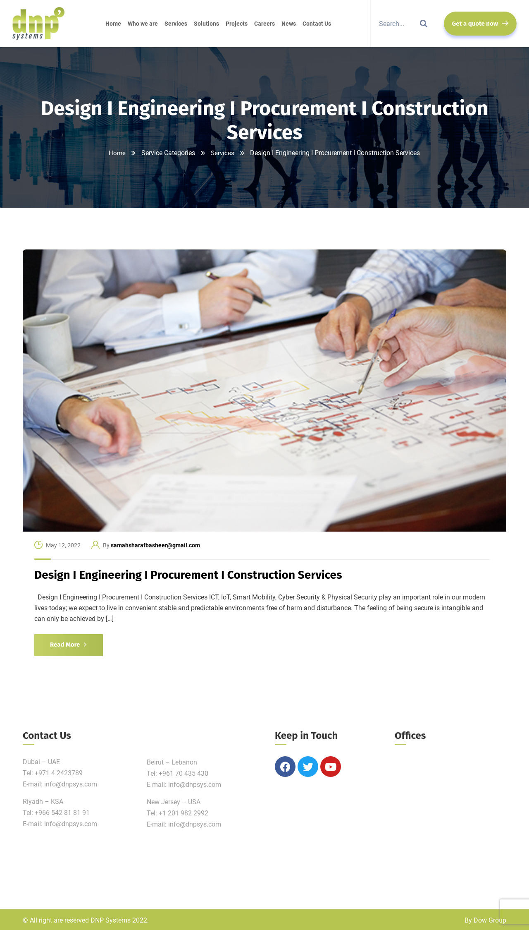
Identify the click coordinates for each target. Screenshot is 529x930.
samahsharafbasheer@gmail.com (155, 545)
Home (117, 153)
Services (223, 153)
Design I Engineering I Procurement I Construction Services (188, 575)
